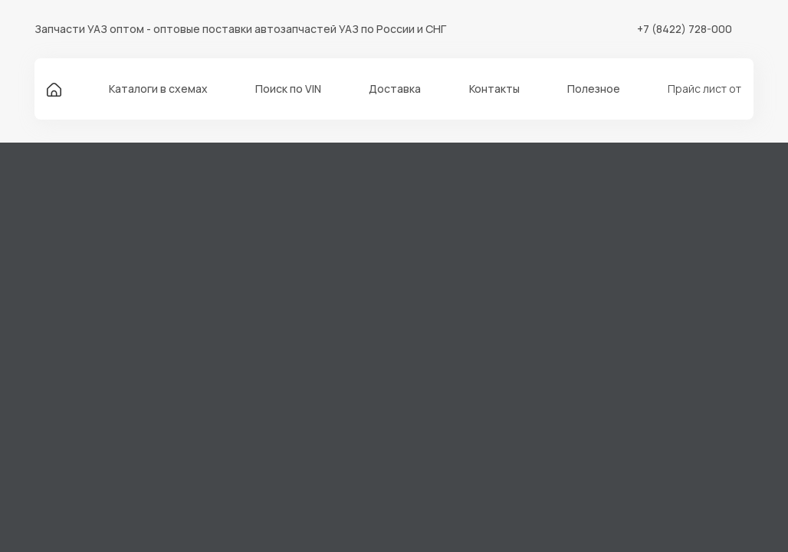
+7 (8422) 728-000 (684, 28)
